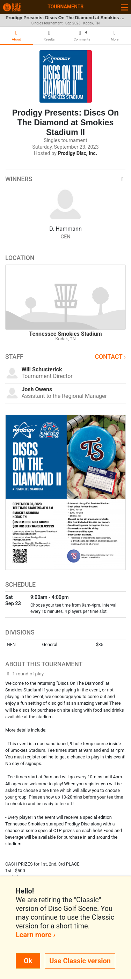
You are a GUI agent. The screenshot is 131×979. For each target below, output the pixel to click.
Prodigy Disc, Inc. (77, 153)
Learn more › (35, 934)
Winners (65, 179)
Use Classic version (80, 961)
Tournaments (65, 6)
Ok (28, 961)
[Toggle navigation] (124, 7)
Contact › (110, 356)
